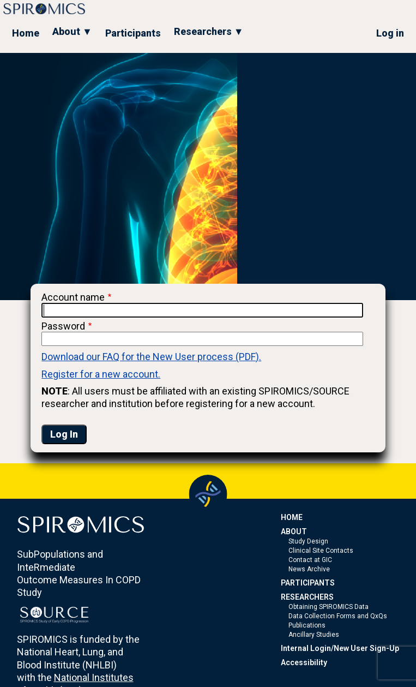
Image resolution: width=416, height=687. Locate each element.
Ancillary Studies (313, 634)
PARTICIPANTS (308, 582)
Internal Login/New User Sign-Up (340, 648)
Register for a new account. (100, 374)
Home (25, 33)
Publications (306, 625)
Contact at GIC (310, 560)
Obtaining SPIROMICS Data (328, 607)
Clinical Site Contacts (320, 550)
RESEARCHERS (307, 597)
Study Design (308, 541)
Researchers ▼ (209, 31)
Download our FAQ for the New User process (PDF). (151, 356)
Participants (133, 33)
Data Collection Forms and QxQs (337, 616)
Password (63, 326)
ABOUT (294, 531)
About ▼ (72, 31)
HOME (292, 517)
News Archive (309, 569)
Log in (390, 33)
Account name (73, 297)
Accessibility (304, 662)
